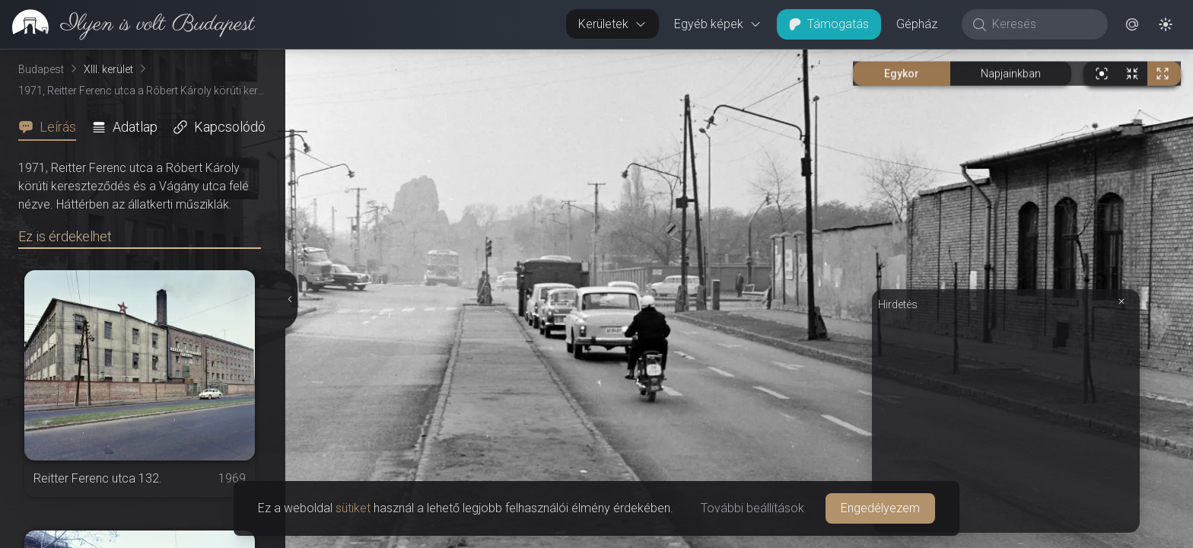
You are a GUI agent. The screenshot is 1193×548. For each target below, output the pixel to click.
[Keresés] (1043, 24)
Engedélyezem (880, 508)
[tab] (51, 127)
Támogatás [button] (829, 24)
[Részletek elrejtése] (291, 299)
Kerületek (612, 24)
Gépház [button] (916, 24)
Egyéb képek (718, 24)
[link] (127, 24)
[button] (1132, 24)
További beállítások (752, 508)
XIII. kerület (108, 69)
